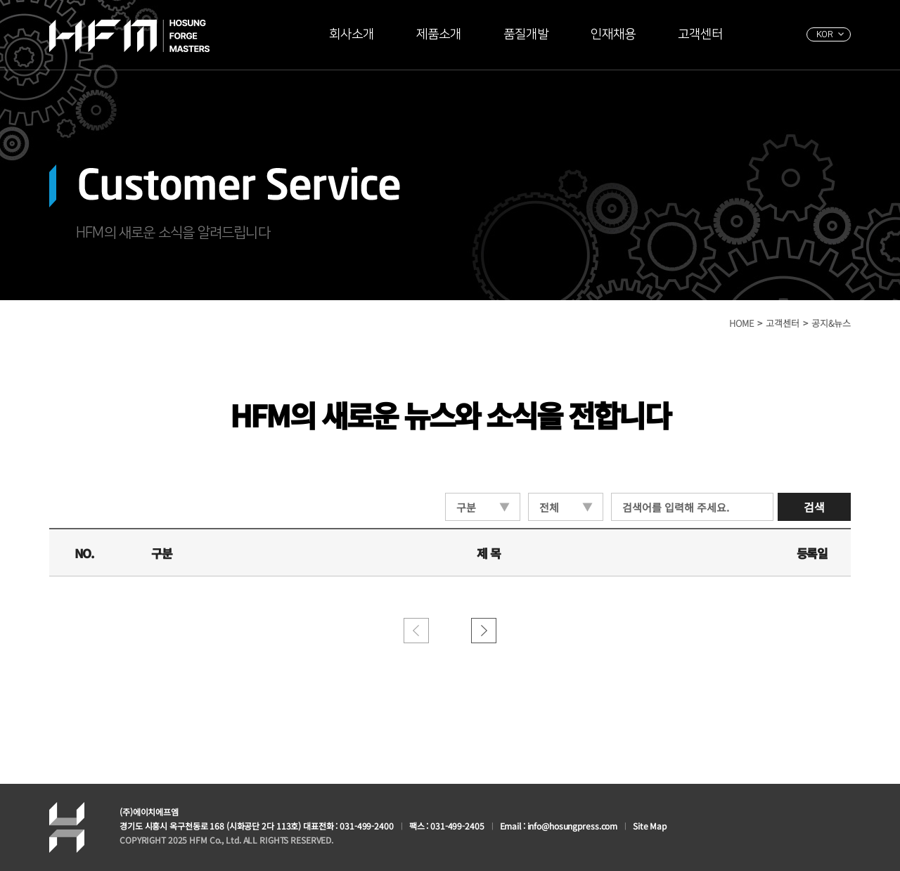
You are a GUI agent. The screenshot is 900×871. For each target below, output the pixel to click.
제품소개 (438, 34)
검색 (814, 506)
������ (483, 630)
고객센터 (700, 34)
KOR (824, 34)
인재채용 (613, 34)
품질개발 (525, 34)
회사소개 (351, 34)
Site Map (650, 826)
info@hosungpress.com (572, 826)
